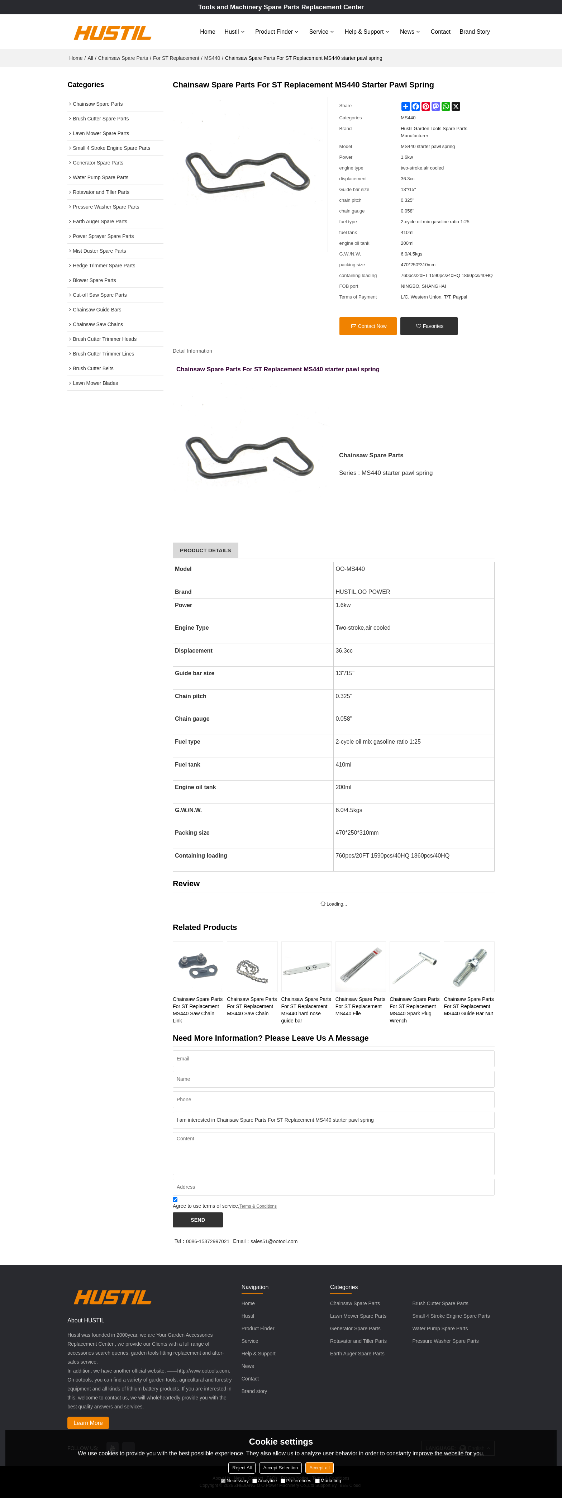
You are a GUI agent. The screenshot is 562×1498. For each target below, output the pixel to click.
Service (318, 31)
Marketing (328, 1480)
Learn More (88, 1423)
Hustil (232, 31)
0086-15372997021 (207, 1241)
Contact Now (372, 325)
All (90, 57)
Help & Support (364, 31)
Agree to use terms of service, (225, 1203)
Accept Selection (280, 1467)
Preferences (296, 1480)
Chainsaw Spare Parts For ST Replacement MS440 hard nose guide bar (306, 1009)
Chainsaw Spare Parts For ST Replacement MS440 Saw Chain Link (198, 1009)
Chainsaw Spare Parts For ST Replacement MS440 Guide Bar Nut (469, 1006)
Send (198, 1219)
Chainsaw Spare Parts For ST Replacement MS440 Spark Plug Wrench (414, 1009)
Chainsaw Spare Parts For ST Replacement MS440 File (360, 1006)
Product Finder (274, 31)
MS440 (212, 57)
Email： (242, 1241)
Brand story (475, 31)
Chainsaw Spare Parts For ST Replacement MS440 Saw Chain (252, 1006)
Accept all (319, 1467)
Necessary (234, 1480)
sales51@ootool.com (274, 1241)
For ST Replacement (176, 57)
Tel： (180, 1241)
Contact (441, 31)
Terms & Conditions (258, 1205)
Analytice (264, 1480)
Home (207, 31)
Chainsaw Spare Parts (123, 57)
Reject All (242, 1467)
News (407, 31)
